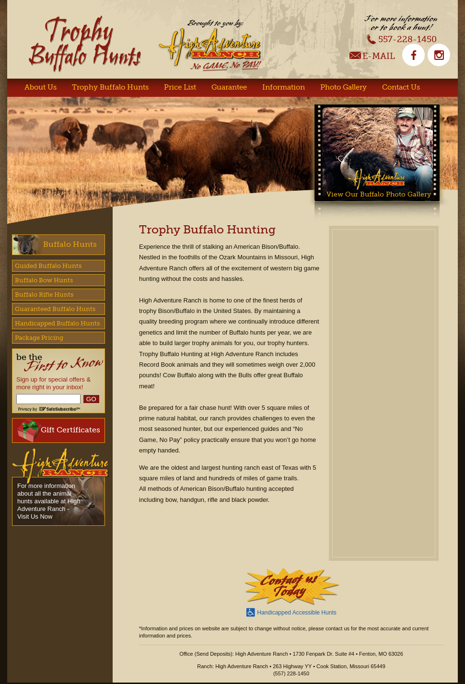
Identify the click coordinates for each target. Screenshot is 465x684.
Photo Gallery (343, 87)
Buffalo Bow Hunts (44, 280)
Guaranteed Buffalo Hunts (55, 309)
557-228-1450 (401, 39)
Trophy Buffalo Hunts (110, 87)
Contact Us (401, 87)
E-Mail (372, 57)
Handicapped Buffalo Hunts (57, 323)
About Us (40, 87)
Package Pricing (39, 337)
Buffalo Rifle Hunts (44, 294)
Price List (180, 87)
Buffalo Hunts (70, 244)
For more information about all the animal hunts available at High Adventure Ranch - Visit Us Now (49, 501)
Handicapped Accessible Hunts (291, 611)
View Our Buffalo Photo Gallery (378, 194)
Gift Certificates (58, 430)
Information (283, 87)
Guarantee (229, 87)
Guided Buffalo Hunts (48, 265)
